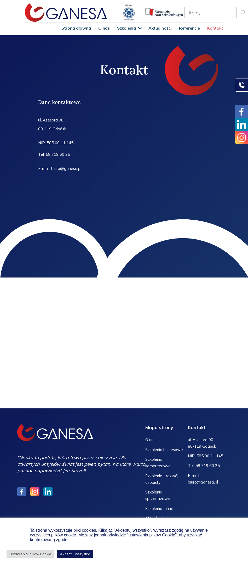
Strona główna (76, 28)
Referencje (189, 28)
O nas (104, 28)
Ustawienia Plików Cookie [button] (30, 554)
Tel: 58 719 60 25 (54, 154)
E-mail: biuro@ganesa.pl (60, 168)
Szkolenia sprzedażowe (157, 495)
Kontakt (215, 28)
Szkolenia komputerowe (158, 463)
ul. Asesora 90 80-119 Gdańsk (52, 124)
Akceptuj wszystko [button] (75, 554)
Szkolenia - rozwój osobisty (161, 479)
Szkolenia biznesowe (164, 449)
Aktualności (160, 28)
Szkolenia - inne (159, 508)
